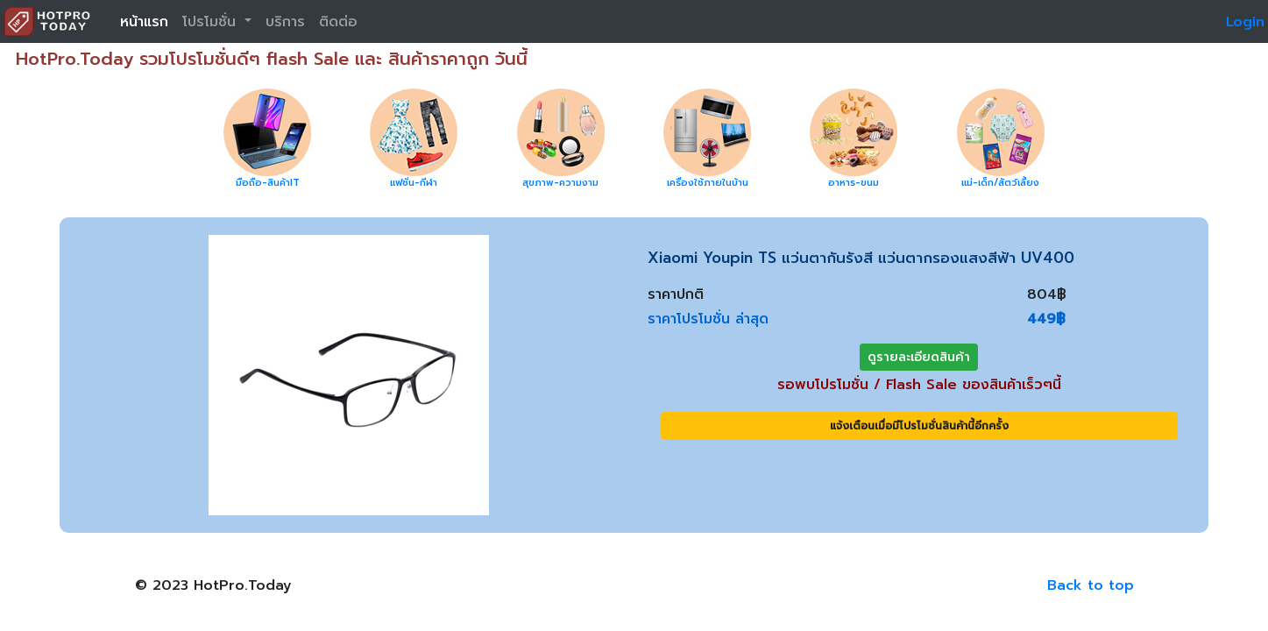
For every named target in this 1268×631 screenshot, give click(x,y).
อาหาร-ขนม (853, 182)
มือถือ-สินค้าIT (268, 182)
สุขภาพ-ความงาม (560, 182)
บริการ (285, 21)
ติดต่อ (338, 21)
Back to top (1090, 585)
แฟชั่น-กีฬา (413, 182)
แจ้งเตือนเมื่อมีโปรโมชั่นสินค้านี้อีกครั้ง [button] (919, 426)
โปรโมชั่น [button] (211, 21)
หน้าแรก (144, 21)
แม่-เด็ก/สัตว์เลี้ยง (1000, 182)
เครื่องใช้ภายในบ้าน (707, 182)
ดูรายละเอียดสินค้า (919, 357)
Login (1245, 21)
